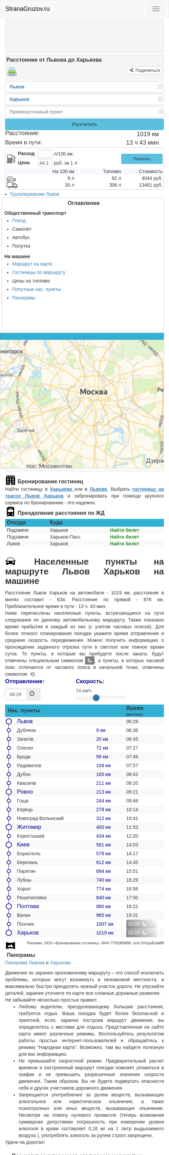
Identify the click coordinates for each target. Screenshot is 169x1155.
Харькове (62, 489)
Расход (26, 153)
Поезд (19, 220)
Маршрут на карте (32, 264)
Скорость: (90, 681)
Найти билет (124, 530)
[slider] (96, 697)
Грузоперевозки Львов (34, 194)
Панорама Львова (25, 962)
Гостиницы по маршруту (38, 272)
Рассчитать (84, 124)
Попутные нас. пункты (36, 289)
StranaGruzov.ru (27, 8)
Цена (23, 162)
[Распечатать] (11, 74)
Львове (98, 489)
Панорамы (24, 297)
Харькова (60, 962)
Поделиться (147, 70)
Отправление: (24, 681)
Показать (141, 158)
